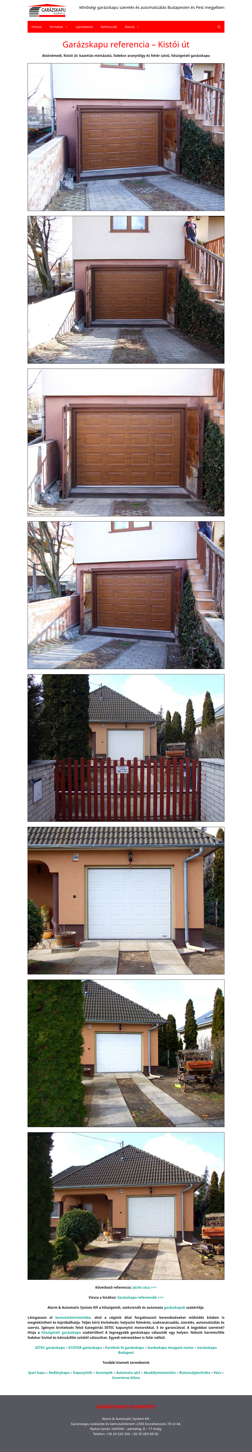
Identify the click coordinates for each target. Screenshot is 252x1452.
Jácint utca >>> (144, 1287)
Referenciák (109, 27)
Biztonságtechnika (194, 1372)
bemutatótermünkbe (73, 1317)
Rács (217, 1372)
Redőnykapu (59, 1372)
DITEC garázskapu (50, 1347)
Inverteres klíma (126, 1377)
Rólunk (134, 27)
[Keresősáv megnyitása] (219, 27)
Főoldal (37, 27)
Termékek (60, 27)
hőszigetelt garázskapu (61, 1332)
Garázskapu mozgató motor (170, 1347)
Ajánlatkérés (84, 27)
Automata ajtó (128, 1372)
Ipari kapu (36, 1372)
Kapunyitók (82, 1372)
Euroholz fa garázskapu (124, 1347)
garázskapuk (174, 1307)
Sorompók (104, 1372)
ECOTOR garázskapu (85, 1347)
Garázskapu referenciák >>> (140, 1297)
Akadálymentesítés (160, 1372)
